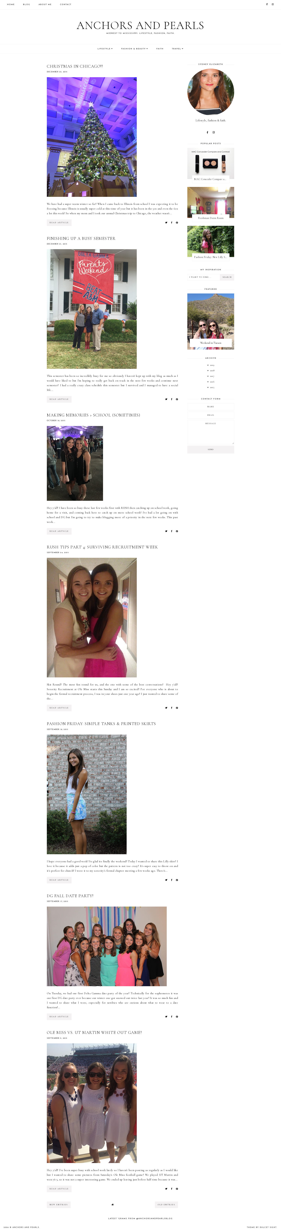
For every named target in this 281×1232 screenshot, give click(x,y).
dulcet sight (268, 1227)
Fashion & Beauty (133, 49)
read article (59, 223)
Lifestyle (104, 49)
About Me (45, 5)
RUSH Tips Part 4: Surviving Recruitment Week (102, 547)
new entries (59, 1205)
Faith (160, 49)
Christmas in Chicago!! (75, 66)
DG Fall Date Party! (70, 895)
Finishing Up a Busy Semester (81, 238)
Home (11, 5)
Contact (65, 5)
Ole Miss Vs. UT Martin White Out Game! (94, 1032)
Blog (26, 5)
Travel (176, 49)
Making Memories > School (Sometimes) (93, 415)
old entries (166, 1205)
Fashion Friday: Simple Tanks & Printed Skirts (101, 723)
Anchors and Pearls (140, 25)
